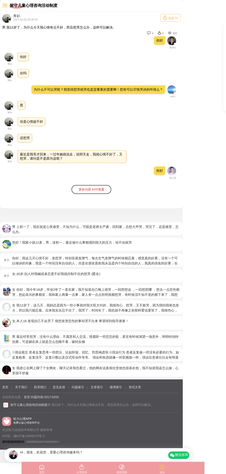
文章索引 (97, 387)
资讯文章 (135, 387)
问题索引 (78, 387)
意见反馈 (59, 387)
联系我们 (40, 387)
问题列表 (37, 397)
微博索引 (116, 387)
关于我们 (21, 387)
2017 (47, 397)
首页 (5, 387)
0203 (55, 397)
